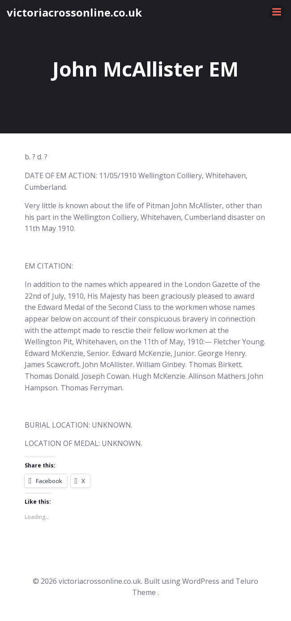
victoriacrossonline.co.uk (74, 12)
